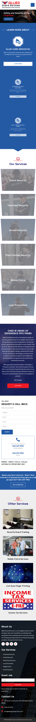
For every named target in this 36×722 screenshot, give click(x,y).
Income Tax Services (18, 613)
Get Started (18, 485)
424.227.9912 (18, 446)
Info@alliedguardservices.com (13, 711)
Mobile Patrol (7, 666)
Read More (8, 19)
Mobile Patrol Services (18, 559)
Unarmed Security (9, 654)
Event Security (8, 670)
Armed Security (8, 657)
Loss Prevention (8, 663)
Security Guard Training (18, 532)
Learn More (18, 61)
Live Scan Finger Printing (18, 586)
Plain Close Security (9, 660)
